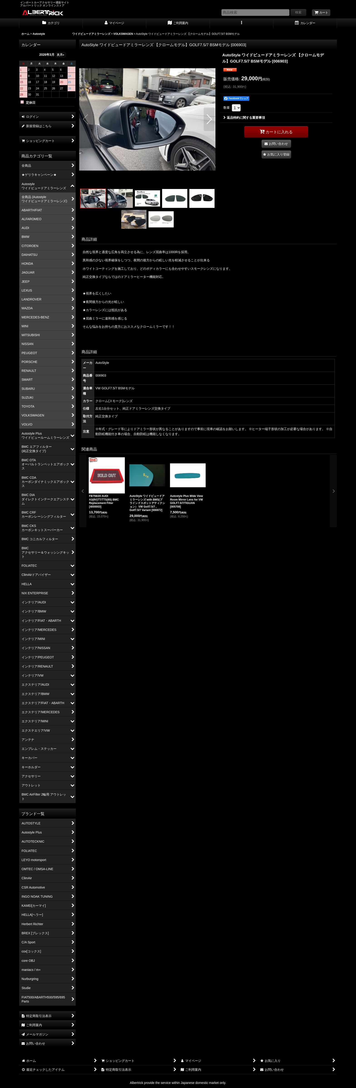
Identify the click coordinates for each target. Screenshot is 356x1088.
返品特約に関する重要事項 (244, 117)
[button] (241, 23)
